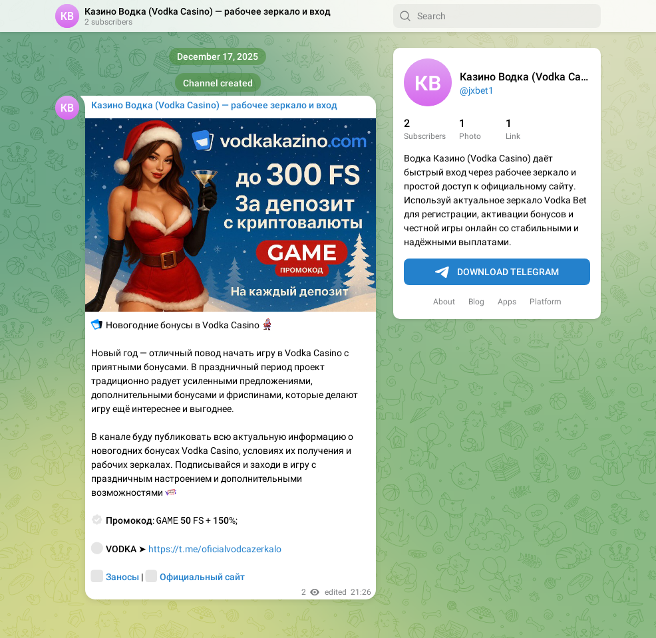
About (444, 301)
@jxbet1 (477, 90)
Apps (507, 301)
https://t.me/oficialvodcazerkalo (214, 549)
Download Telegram (497, 272)
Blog (476, 301)
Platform (546, 301)
